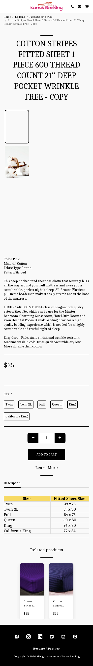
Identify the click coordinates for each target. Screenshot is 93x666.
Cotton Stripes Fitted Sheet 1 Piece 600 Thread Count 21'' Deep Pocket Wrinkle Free (32, 604)
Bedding (20, 16)
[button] (5, 6)
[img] (32, 579)
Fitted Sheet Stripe (41, 16)
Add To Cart (46, 455)
